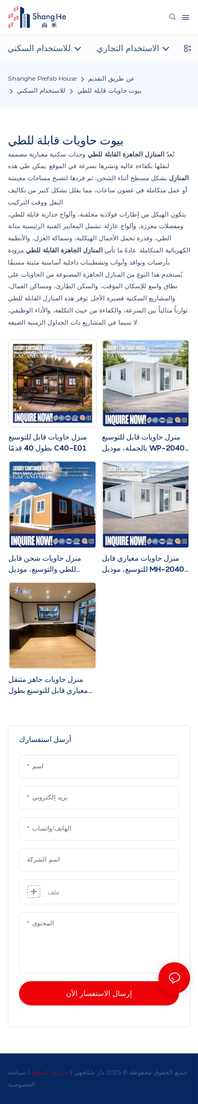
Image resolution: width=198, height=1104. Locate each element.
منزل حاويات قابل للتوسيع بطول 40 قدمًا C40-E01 (47, 442)
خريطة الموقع (50, 1072)
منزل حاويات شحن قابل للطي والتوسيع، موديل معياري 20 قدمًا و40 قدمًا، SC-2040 (49, 563)
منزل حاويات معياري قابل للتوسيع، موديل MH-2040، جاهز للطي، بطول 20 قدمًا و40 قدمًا (144, 563)
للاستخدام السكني (41, 90)
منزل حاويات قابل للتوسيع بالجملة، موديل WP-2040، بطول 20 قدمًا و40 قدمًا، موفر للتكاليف (144, 442)
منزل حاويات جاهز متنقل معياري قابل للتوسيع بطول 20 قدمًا (48, 685)
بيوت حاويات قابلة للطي (109, 90)
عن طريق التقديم (111, 78)
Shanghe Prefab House (42, 78)
